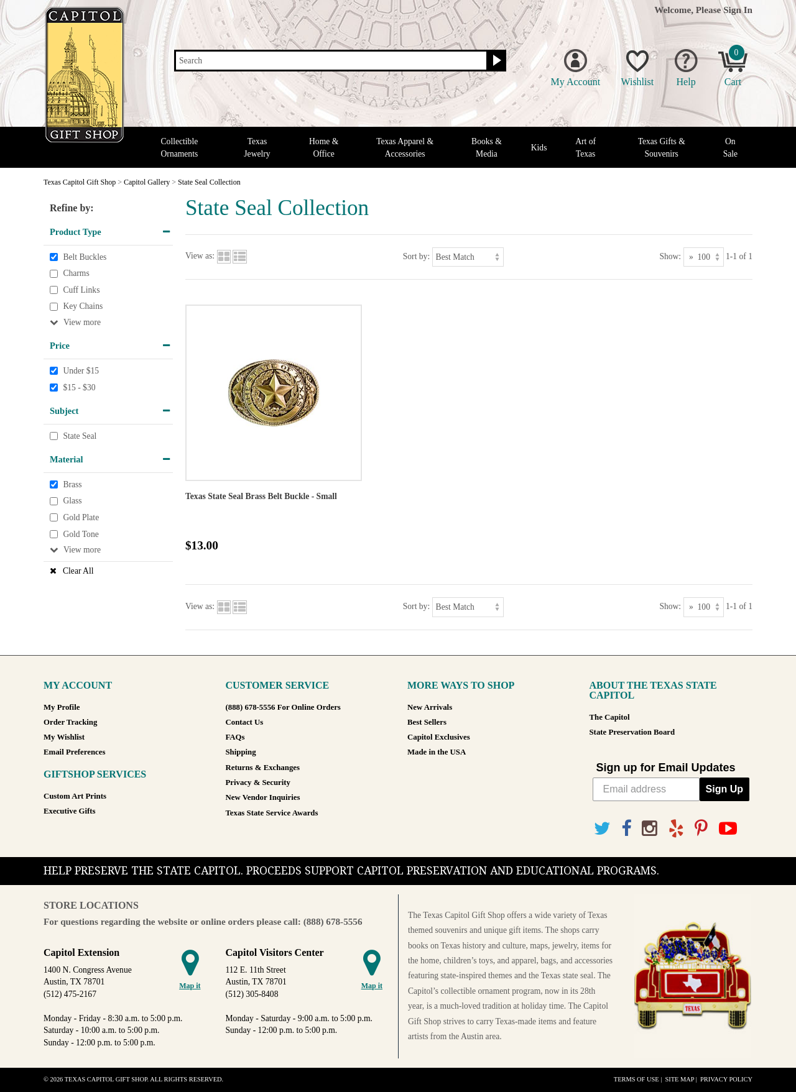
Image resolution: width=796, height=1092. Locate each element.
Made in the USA (436, 752)
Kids (539, 147)
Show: (670, 256)
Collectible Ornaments (179, 147)
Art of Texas (585, 147)
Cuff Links (81, 290)
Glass (72, 501)
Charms (76, 273)
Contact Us (245, 722)
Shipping (241, 752)
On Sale (730, 147)
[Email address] (646, 789)
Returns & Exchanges (263, 767)
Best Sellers (427, 722)
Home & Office (323, 147)
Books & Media (486, 147)
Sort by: (416, 256)
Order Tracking (70, 722)
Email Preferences (74, 752)
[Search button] (495, 61)
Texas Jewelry (257, 147)
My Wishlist (64, 737)
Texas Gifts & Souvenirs (661, 147)
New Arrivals (429, 707)
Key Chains (83, 306)
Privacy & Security (258, 782)
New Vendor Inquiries (263, 797)
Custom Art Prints (75, 796)
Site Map (679, 1079)
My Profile (62, 707)
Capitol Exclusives (438, 737)
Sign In (737, 9)
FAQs (235, 737)
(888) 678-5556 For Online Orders (283, 707)
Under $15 (81, 370)
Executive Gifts (70, 811)
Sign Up (724, 789)
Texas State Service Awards (272, 813)
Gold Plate (81, 517)
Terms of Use (636, 1079)
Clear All (78, 571)
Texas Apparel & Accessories (404, 147)
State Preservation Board (632, 732)
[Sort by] (468, 257)
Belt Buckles (84, 257)
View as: (200, 256)
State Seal (79, 436)
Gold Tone (80, 534)
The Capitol (610, 717)
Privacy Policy (726, 1079)
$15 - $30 (79, 387)
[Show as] (703, 257)
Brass (72, 484)
